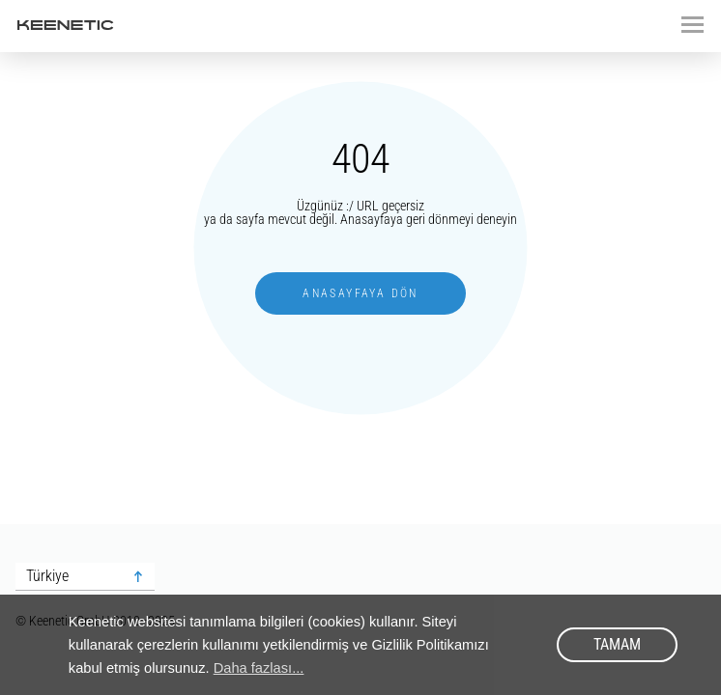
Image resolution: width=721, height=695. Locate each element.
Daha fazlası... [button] (259, 668)
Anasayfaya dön (360, 293)
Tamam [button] (617, 644)
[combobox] (85, 577)
